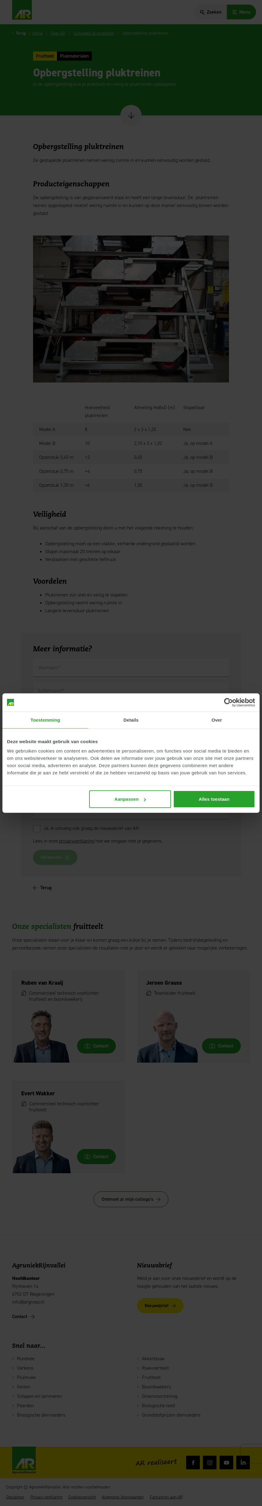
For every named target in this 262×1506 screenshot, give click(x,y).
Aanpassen (130, 799)
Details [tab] (131, 719)
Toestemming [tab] (45, 719)
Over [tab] (216, 719)
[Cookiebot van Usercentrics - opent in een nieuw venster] (228, 702)
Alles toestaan (214, 799)
